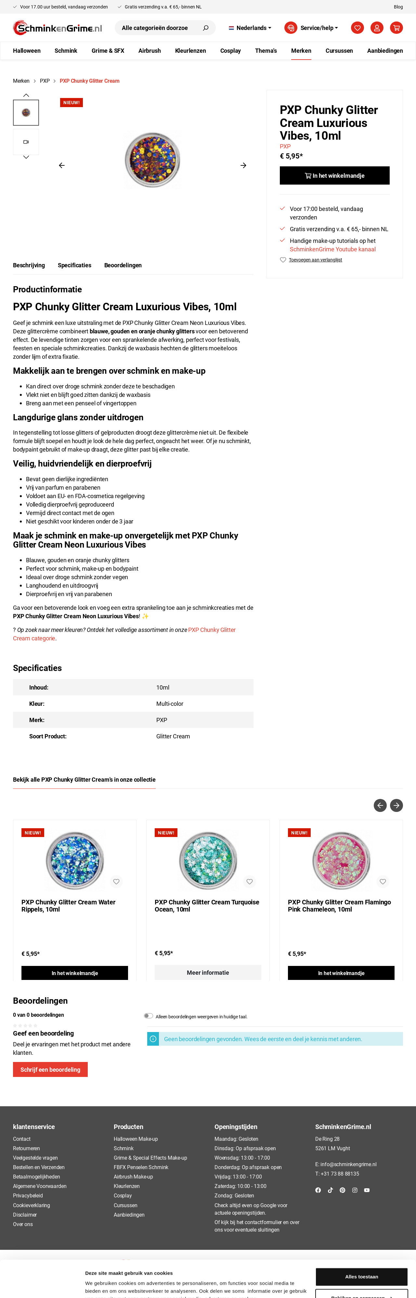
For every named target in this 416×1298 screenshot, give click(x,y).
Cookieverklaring (31, 1205)
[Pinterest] (342, 1189)
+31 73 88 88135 (340, 1173)
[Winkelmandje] (396, 27)
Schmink (124, 1148)
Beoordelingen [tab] (123, 265)
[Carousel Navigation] (208, 805)
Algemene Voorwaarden (39, 1185)
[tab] (29, 265)
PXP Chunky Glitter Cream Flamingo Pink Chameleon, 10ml (339, 905)
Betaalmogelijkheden (36, 1176)
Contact (22, 1138)
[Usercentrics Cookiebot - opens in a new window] (42, 1285)
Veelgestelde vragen (35, 1157)
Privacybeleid (28, 1195)
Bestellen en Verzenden (39, 1167)
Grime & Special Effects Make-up (150, 1157)
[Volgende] (243, 164)
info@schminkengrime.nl (348, 1164)
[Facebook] (318, 1189)
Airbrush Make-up (133, 1176)
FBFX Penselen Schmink (141, 1167)
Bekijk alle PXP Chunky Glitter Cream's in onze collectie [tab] (84, 779)
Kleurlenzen (127, 1185)
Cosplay (123, 1195)
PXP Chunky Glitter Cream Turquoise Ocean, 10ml (207, 905)
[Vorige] (61, 164)
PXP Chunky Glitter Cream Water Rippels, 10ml (68, 905)
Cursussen (125, 1205)
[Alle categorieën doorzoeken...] (155, 27)
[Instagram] (355, 1189)
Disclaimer (25, 1214)
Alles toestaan (361, 1245)
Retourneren (26, 1148)
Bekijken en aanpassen (362, 1266)
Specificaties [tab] (74, 265)
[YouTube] (367, 1189)
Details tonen (100, 1285)
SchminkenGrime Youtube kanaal (333, 249)
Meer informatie (208, 972)
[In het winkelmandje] (335, 175)
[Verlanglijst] (357, 27)
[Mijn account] (377, 27)
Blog (398, 7)
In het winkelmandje (75, 973)
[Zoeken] (205, 27)
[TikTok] (330, 1189)
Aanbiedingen (129, 1214)
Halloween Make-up (136, 1138)
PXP (285, 146)
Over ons (23, 1224)
